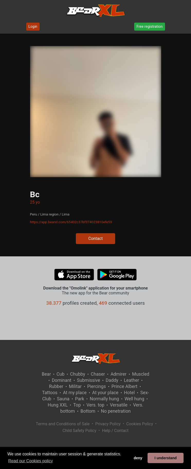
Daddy (112, 380)
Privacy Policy (108, 423)
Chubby (77, 374)
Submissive (88, 380)
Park (79, 398)
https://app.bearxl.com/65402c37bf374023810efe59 (71, 222)
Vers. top (95, 405)
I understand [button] (165, 458)
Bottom (87, 411)
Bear (46, 374)
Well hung (134, 398)
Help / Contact (115, 430)
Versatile (119, 405)
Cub (61, 374)
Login (33, 26)
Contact (95, 238)
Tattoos (50, 392)
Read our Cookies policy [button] (30, 461)
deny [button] (138, 458)
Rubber (56, 386)
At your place (105, 392)
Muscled (140, 374)
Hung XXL (58, 405)
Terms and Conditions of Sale (62, 423)
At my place (75, 392)
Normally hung (104, 398)
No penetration (116, 411)
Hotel (129, 392)
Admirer (118, 374)
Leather (131, 380)
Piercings (96, 386)
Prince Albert (125, 386)
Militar (75, 386)
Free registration (149, 26)
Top (77, 405)
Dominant (61, 380)
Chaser (98, 374)
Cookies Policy (139, 423)
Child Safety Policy (79, 430)
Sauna (63, 398)
